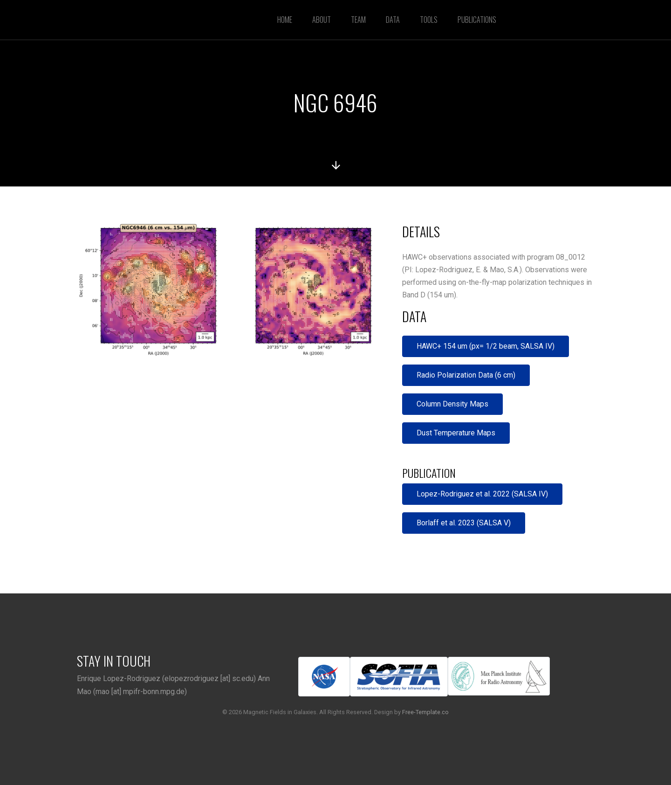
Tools (429, 19)
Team (358, 19)
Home (284, 19)
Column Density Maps (452, 403)
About (321, 19)
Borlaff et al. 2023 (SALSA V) (464, 522)
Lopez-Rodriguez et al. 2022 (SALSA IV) (482, 493)
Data (393, 19)
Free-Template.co (425, 712)
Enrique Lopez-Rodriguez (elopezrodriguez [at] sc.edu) (166, 678)
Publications (477, 19)
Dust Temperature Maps (456, 432)
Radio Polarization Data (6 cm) (466, 375)
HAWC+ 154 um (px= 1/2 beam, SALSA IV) (486, 346)
